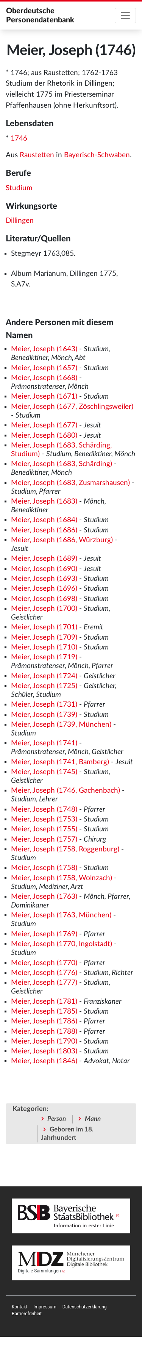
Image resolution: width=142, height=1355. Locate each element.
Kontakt (19, 1307)
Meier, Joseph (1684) (44, 520)
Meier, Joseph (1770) (44, 963)
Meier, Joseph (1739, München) (61, 724)
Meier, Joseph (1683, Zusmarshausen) (70, 483)
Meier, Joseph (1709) (44, 637)
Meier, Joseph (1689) (44, 558)
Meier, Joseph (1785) (44, 1011)
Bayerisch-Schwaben (97, 155)
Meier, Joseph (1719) (44, 657)
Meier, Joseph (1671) (44, 396)
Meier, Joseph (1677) (44, 425)
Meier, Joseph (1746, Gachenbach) (65, 790)
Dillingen (20, 220)
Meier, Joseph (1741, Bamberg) (60, 762)
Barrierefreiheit (27, 1313)
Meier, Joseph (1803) (44, 1051)
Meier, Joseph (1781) (44, 1001)
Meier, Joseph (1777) (44, 982)
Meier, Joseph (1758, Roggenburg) (65, 849)
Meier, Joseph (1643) (44, 349)
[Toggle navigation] (125, 15)
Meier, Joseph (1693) (44, 578)
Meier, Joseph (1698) (44, 598)
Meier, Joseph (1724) (44, 676)
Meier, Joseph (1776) (44, 972)
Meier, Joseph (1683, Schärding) (61, 464)
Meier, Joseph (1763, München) (61, 915)
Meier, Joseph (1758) (44, 868)
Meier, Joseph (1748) (44, 809)
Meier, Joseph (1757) (44, 839)
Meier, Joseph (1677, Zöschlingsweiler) (72, 406)
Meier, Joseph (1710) (44, 647)
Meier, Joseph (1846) (44, 1061)
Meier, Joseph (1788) (44, 1031)
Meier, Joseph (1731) (44, 704)
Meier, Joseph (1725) (44, 686)
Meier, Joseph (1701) (44, 627)
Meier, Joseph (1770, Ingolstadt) (61, 944)
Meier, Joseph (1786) (44, 1021)
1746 (19, 138)
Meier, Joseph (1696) (44, 588)
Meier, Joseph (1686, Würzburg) (62, 540)
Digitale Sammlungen (39, 1271)
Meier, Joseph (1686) (44, 530)
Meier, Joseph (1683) (44, 501)
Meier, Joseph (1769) (44, 934)
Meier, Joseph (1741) (44, 743)
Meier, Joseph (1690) (44, 569)
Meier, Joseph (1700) (44, 608)
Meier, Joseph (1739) (44, 714)
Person (56, 1119)
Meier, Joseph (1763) (44, 896)
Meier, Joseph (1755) (44, 829)
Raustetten (37, 155)
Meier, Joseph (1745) (44, 772)
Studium (19, 188)
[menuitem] (19, 1306)
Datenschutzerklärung (84, 1307)
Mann (93, 1119)
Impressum (44, 1307)
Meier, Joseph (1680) (44, 435)
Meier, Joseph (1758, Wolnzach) (61, 878)
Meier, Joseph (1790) (44, 1041)
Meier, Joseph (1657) (44, 368)
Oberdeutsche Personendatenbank (40, 15)
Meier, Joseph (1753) (44, 819)
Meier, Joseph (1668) (44, 378)
